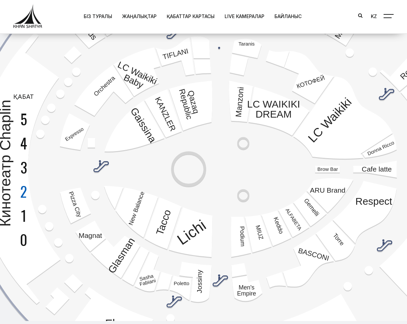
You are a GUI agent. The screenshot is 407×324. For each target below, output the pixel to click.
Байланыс (288, 16)
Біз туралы (98, 16)
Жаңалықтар (139, 16)
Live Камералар (244, 16)
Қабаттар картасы (191, 16)
